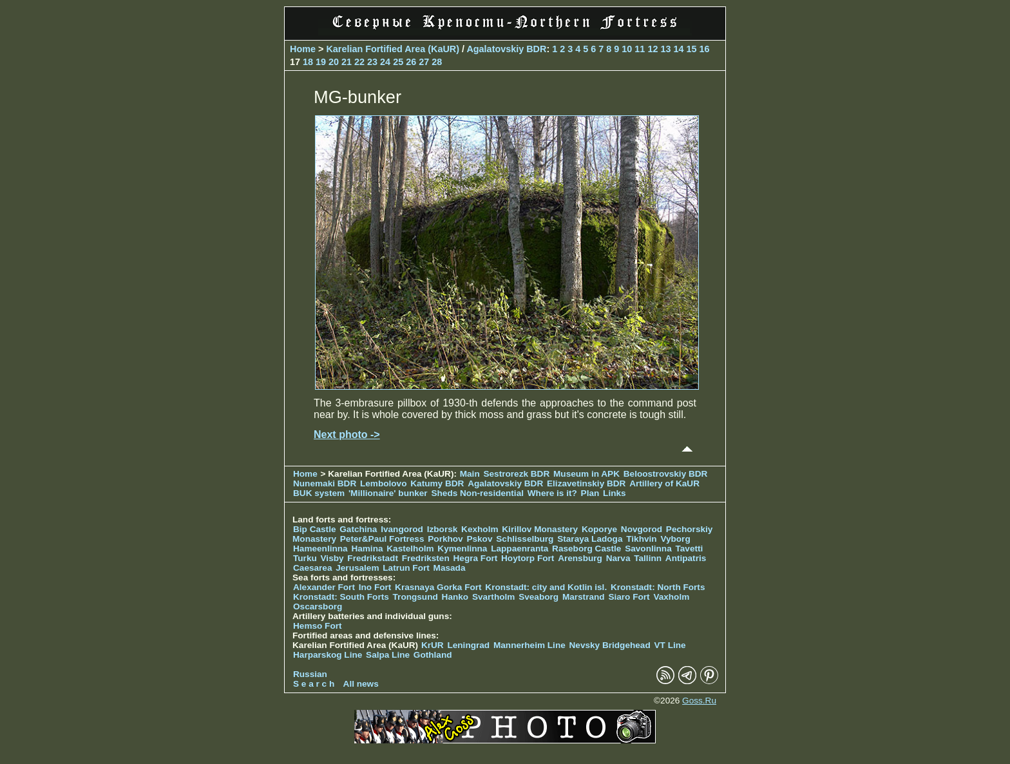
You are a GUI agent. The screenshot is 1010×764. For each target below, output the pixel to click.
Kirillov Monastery (540, 529)
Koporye (599, 529)
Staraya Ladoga (589, 539)
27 (424, 62)
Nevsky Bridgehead (610, 645)
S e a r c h (313, 684)
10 (627, 49)
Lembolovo (383, 483)
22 (359, 62)
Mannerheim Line (529, 645)
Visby (332, 558)
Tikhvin (641, 539)
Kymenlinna (462, 548)
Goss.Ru (699, 700)
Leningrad (468, 645)
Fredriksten (426, 558)
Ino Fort (375, 587)
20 (334, 62)
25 (398, 62)
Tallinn (648, 558)
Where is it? (552, 493)
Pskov (479, 539)
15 (691, 49)
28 (437, 62)
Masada (450, 568)
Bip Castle (314, 529)
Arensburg (580, 558)
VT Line (670, 645)
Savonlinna (648, 548)
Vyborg (675, 539)
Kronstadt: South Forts (341, 597)
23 (372, 62)
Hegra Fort (475, 558)
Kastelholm (410, 548)
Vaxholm (671, 597)
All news (361, 684)
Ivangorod (402, 529)
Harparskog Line (327, 655)
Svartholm (493, 597)
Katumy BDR (437, 483)
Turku (305, 558)
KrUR (432, 645)
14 (678, 49)
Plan (590, 493)
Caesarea (312, 568)
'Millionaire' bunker (388, 493)
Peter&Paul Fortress (382, 539)
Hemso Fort (317, 626)
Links (614, 493)
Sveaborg (538, 597)
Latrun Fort (406, 568)
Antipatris (685, 558)
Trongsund (415, 597)
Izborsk (442, 529)
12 (652, 49)
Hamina (367, 548)
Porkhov (445, 539)
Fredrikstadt (372, 558)
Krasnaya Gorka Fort (438, 587)
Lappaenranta (519, 548)
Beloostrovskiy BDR (666, 474)
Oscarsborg (317, 606)
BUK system (319, 493)
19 (321, 62)
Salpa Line (388, 655)
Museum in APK (587, 474)
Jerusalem (357, 568)
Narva (618, 558)
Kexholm (479, 529)
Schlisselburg (524, 539)
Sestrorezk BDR (516, 474)
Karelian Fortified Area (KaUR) (392, 49)
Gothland (433, 655)
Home (303, 49)
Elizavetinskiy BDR (586, 483)
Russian (310, 674)
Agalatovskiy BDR (506, 49)
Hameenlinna (320, 548)
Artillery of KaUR (664, 483)
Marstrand (583, 597)
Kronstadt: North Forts (658, 587)
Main (470, 474)
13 (665, 49)
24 (385, 62)
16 (704, 49)
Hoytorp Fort (527, 558)
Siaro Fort (628, 597)
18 (308, 62)
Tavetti (689, 548)
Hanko (455, 597)
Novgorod (641, 529)
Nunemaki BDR (324, 483)
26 (411, 62)
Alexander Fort (324, 587)
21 (346, 62)
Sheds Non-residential (478, 493)
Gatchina (358, 529)
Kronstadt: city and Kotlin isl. (546, 587)
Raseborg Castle (586, 548)
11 (639, 49)
